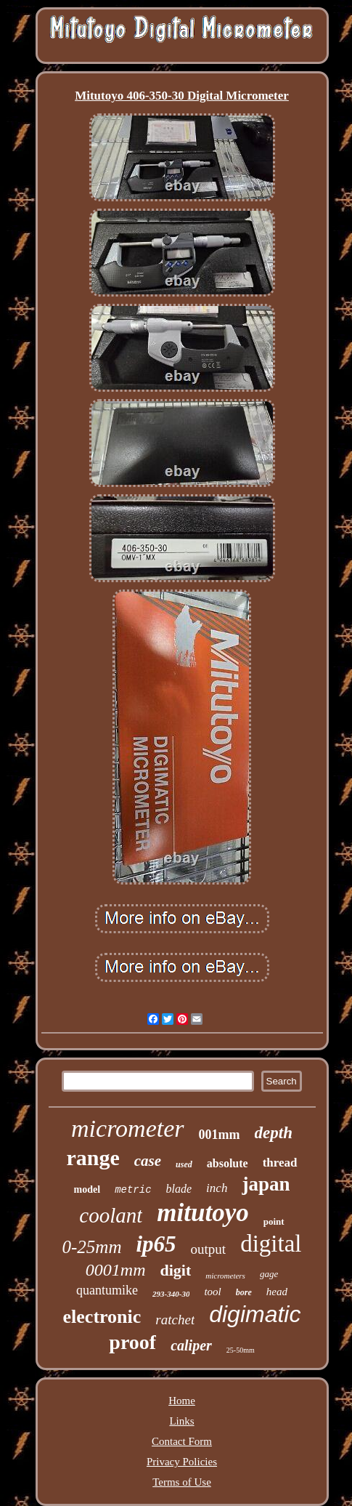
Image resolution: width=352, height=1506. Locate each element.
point (274, 1221)
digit (176, 1270)
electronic (102, 1316)
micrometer (127, 1128)
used (184, 1164)
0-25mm (92, 1247)
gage (269, 1273)
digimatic (254, 1314)
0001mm (116, 1269)
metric (133, 1190)
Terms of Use (181, 1482)
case (147, 1160)
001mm (219, 1134)
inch (216, 1188)
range (92, 1157)
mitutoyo (202, 1213)
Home (181, 1400)
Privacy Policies (182, 1461)
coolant (110, 1215)
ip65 (156, 1244)
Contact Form (182, 1441)
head (276, 1291)
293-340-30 (170, 1293)
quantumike (107, 1290)
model (87, 1189)
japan (266, 1184)
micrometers (225, 1275)
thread (280, 1162)
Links (181, 1421)
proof (132, 1342)
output (208, 1249)
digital (270, 1244)
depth (273, 1133)
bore (244, 1292)
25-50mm (240, 1350)
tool (212, 1291)
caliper (191, 1345)
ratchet (175, 1319)
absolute (227, 1163)
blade (179, 1189)
